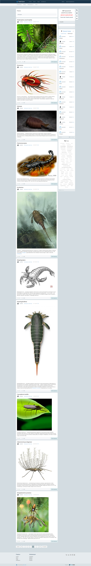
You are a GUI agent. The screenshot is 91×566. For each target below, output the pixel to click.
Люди (38, 1)
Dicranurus (20, 65)
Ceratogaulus (61, 118)
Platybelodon (61, 93)
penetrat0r (64, 36)
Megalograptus (21, 260)
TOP (36, 4)
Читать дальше (54, 61)
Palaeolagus (61, 53)
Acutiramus (20, 187)
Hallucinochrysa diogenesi (24, 442)
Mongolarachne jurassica (24, 493)
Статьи (30, 1)
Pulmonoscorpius (22, 143)
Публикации (70, 33)
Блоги (34, 1)
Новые (24, 4)
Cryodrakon (61, 108)
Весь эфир (71, 137)
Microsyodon (61, 43)
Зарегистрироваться (70, 1)
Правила (30, 557)
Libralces (60, 48)
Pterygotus (24, 252)
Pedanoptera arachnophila (24, 20)
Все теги (61, 190)
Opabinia (60, 88)
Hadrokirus (61, 123)
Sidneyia (19, 106)
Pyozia (60, 83)
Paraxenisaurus (62, 58)
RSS (60, 137)
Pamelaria (61, 78)
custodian (21, 21)
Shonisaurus (61, 103)
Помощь (30, 560)
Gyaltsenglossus (62, 73)
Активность (43, 1)
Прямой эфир (67, 31)
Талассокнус (61, 113)
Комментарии (63, 33)
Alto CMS (24, 564)
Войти (63, 1)
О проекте (31, 556)
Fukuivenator (61, 68)
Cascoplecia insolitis (22, 394)
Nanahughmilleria (22, 301)
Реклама (30, 559)
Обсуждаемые (31, 4)
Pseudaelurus (61, 63)
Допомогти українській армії (67, 14)
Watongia (61, 38)
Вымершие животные (28, 21)
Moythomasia (61, 98)
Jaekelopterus (19, 253)
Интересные (19, 4)
